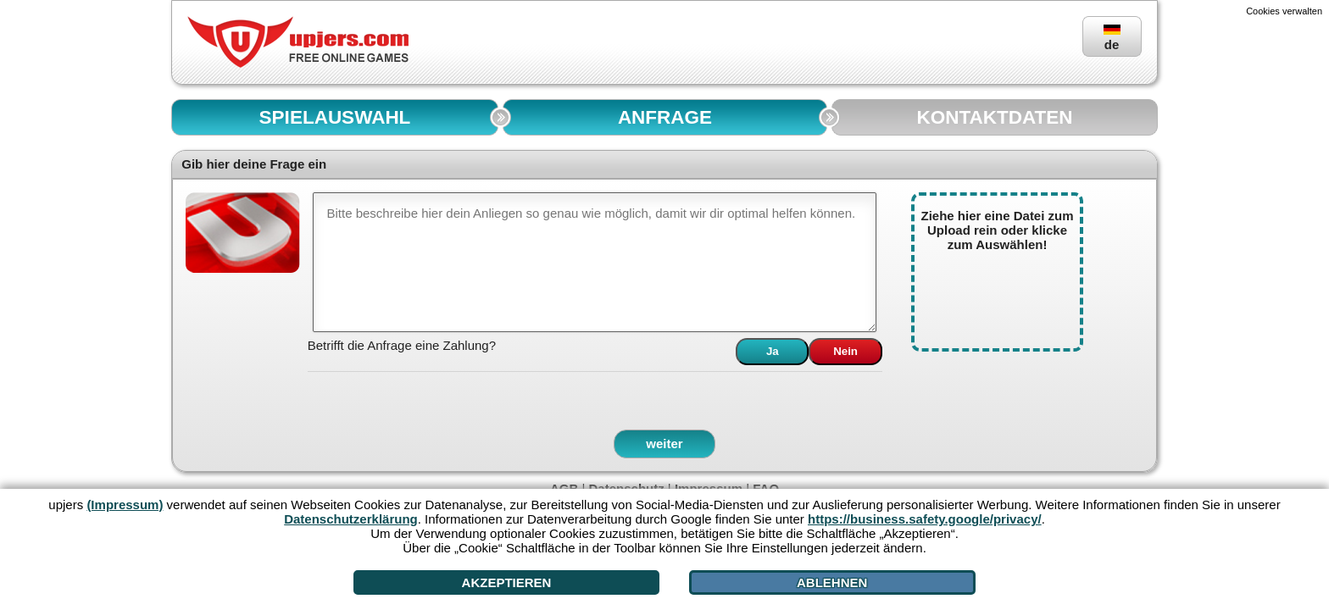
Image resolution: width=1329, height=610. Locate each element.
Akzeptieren (507, 582)
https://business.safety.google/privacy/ (925, 519)
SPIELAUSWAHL (335, 117)
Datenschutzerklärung (351, 519)
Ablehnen (832, 582)
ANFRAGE (665, 117)
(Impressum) (124, 504)
